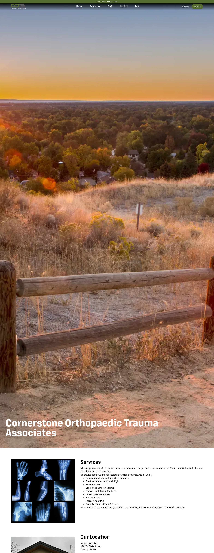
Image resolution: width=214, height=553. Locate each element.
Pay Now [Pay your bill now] (197, 6)
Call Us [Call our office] (185, 6)
